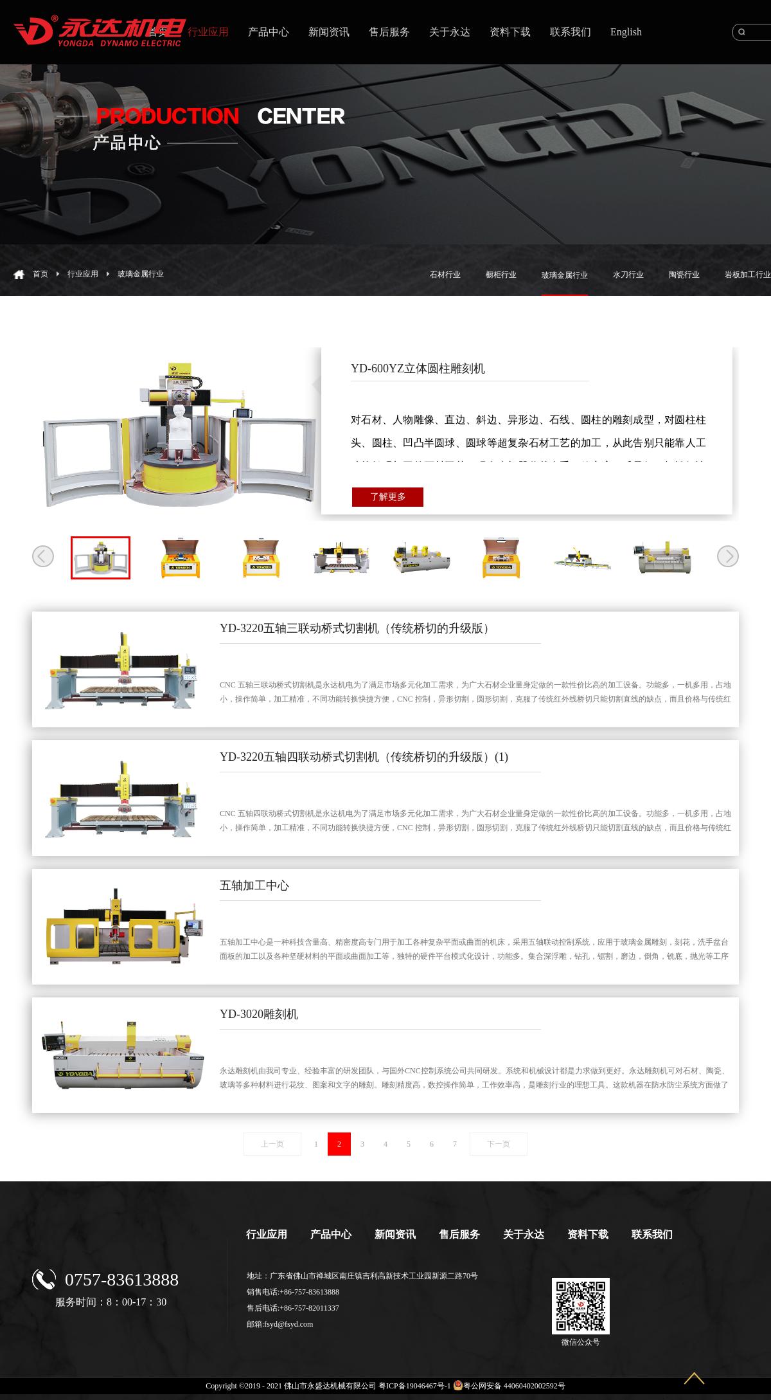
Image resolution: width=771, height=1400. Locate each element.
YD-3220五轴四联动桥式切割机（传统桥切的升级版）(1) (364, 756)
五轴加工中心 (254, 885)
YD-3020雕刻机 (259, 1014)
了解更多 (388, 497)
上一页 (272, 1144)
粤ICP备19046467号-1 (414, 1385)
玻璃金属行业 (141, 273)
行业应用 (82, 273)
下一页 (498, 1144)
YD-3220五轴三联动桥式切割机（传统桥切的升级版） (357, 628)
